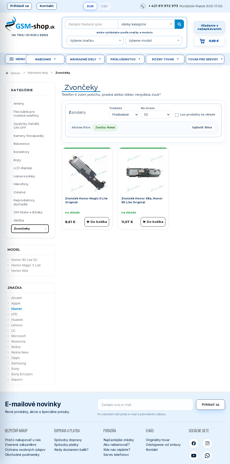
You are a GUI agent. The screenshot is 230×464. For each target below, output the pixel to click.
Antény (19, 103)
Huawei (17, 320)
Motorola (18, 341)
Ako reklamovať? (116, 444)
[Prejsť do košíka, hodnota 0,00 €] (209, 41)
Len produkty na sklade (195, 115)
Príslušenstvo (123, 59)
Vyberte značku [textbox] (82, 40)
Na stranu (148, 108)
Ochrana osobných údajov (25, 449)
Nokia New (19, 352)
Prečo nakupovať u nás (23, 440)
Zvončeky (22, 228)
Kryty (17, 160)
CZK (104, 6)
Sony (15, 369)
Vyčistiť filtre (202, 127)
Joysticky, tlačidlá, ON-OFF (26, 126)
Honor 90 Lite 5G (24, 260)
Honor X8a (19, 271)
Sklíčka (19, 220)
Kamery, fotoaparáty (29, 135)
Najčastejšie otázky (118, 440)
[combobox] (146, 24)
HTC (14, 314)
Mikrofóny (21, 184)
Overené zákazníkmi (20, 444)
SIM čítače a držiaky (28, 212)
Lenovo (16, 325)
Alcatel (16, 298)
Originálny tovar (158, 440)
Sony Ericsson (22, 374)
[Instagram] (207, 443)
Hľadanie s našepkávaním (210, 27)
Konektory (21, 152)
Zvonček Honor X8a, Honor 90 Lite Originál (142, 200)
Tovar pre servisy (203, 59)
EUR (90, 6)
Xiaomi (16, 379)
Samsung (18, 363)
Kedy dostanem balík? (71, 449)
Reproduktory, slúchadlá (24, 202)
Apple (15, 303)
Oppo (15, 358)
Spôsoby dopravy (68, 440)
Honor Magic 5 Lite (26, 265)
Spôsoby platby (66, 444)
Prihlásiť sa (19, 6)
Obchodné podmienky (22, 454)
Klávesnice (21, 143)
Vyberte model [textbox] (140, 40)
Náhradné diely (83, 59)
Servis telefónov (116, 454)
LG (13, 330)
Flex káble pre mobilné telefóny (26, 114)
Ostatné (20, 192)
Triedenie (115, 108)
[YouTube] (194, 456)
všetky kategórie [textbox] (133, 24)
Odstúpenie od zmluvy (163, 444)
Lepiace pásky (24, 176)
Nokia (15, 347)
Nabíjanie (43, 59)
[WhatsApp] (207, 456)
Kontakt (47, 6)
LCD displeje (23, 168)
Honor (16, 309)
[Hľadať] (179, 24)
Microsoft (18, 336)
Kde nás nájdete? (116, 449)
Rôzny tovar (163, 59)
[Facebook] (194, 443)
